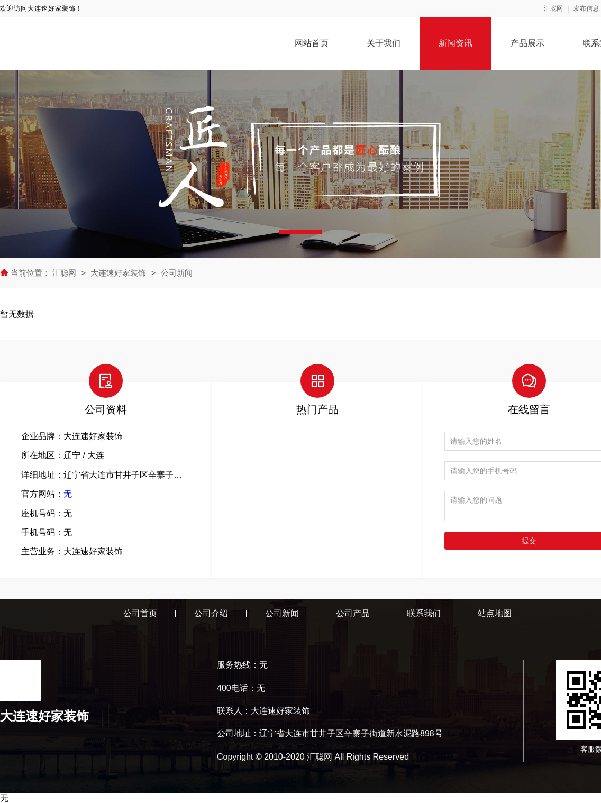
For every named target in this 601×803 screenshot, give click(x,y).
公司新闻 (177, 272)
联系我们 (424, 613)
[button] (300, 232)
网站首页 (312, 43)
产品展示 (527, 43)
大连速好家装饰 (118, 272)
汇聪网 (553, 8)
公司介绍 (211, 613)
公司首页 (140, 613)
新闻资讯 (455, 43)
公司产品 (353, 613)
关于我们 (383, 43)
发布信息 (586, 8)
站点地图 (495, 613)
